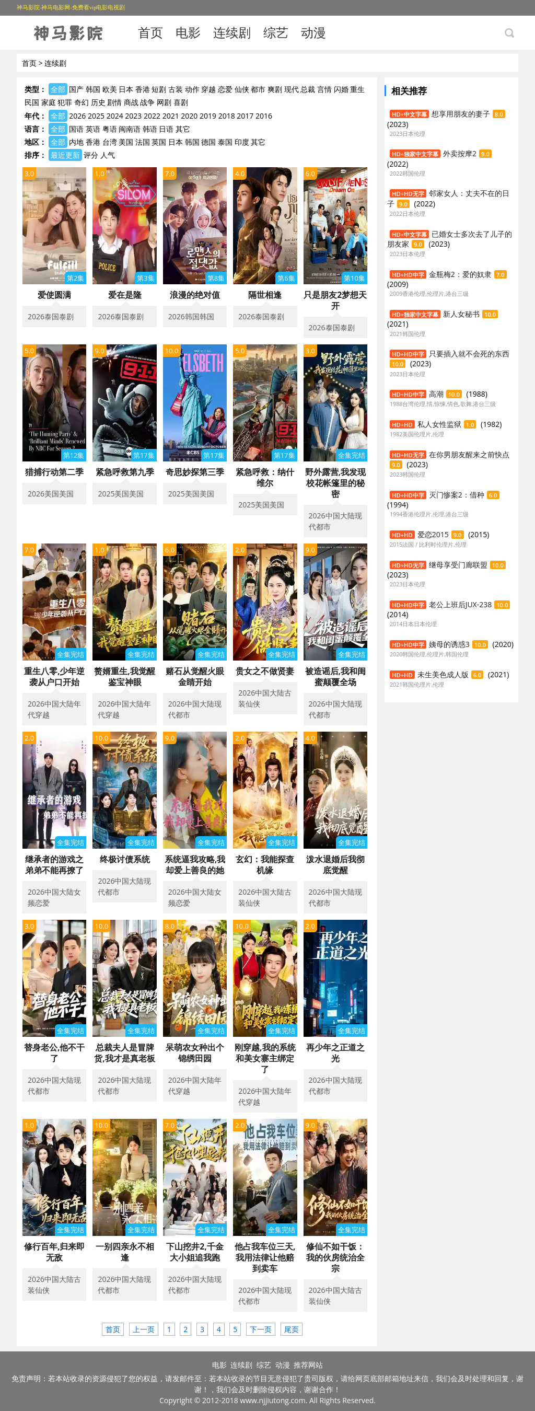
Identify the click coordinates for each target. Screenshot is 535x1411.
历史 (98, 102)
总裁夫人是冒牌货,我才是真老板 (124, 1053)
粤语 (109, 129)
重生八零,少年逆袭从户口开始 (54, 676)
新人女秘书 (461, 314)
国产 (76, 89)
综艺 (275, 32)
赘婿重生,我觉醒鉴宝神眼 (124, 676)
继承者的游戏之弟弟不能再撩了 (54, 864)
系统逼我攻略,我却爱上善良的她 (195, 864)
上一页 (144, 1329)
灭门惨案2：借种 (456, 495)
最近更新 (65, 155)
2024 (115, 116)
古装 (175, 89)
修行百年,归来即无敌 (54, 1252)
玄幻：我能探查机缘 (265, 864)
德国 (208, 142)
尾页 (291, 1329)
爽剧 (275, 89)
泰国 (225, 142)
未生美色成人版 (443, 674)
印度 (242, 142)
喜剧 (180, 102)
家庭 (48, 102)
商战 (131, 102)
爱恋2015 (433, 534)
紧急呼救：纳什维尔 (265, 477)
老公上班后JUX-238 (460, 604)
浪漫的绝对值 (195, 294)
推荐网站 (308, 1365)
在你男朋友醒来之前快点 (469, 454)
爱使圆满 (54, 294)
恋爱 (225, 89)
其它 (183, 129)
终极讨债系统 (125, 859)
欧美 (109, 89)
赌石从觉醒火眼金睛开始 (195, 676)
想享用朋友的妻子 (461, 114)
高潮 (436, 394)
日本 (126, 89)
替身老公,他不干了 (54, 1053)
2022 (152, 116)
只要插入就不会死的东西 (469, 353)
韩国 (93, 89)
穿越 (208, 89)
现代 (291, 89)
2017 (245, 116)
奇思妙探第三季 (195, 472)
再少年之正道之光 (335, 1053)
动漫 (313, 32)
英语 (93, 129)
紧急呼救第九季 (125, 472)
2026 (77, 116)
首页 (150, 32)
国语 (76, 129)
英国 (159, 142)
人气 (107, 155)
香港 (142, 89)
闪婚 (341, 89)
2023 (133, 116)
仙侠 (242, 89)
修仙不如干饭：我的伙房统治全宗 (335, 1257)
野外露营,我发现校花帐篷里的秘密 (335, 483)
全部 (58, 89)
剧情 (114, 102)
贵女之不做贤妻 (265, 671)
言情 (324, 89)
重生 (357, 89)
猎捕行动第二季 (54, 472)
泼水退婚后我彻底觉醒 (335, 864)
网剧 (164, 102)
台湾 (109, 142)
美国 (126, 142)
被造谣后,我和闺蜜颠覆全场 (335, 676)
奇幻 (81, 102)
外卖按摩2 (459, 153)
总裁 (307, 89)
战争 (147, 102)
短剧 (159, 89)
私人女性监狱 (439, 424)
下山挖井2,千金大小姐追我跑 (195, 1252)
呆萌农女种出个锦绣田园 (195, 1053)
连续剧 (232, 32)
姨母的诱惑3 (449, 644)
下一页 (261, 1329)
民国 (32, 102)
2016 (263, 116)
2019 (208, 116)
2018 (226, 116)
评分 (91, 155)
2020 (189, 116)
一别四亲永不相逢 (125, 1252)
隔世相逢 (265, 294)
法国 (142, 142)
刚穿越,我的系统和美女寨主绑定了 (265, 1058)
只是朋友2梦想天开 (335, 300)
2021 (170, 116)
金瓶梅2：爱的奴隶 (460, 274)
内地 (76, 142)
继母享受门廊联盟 (458, 565)
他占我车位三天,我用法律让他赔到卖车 (265, 1257)
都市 (258, 89)
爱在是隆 (125, 294)
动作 (192, 89)
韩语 (150, 129)
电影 (188, 32)
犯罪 (64, 102)
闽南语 (130, 129)
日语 (166, 129)
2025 (96, 116)
